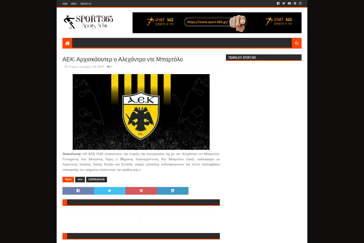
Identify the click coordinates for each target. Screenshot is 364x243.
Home (65, 3)
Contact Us (85, 3)
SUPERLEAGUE (96, 179)
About (74, 3)
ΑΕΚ (80, 179)
